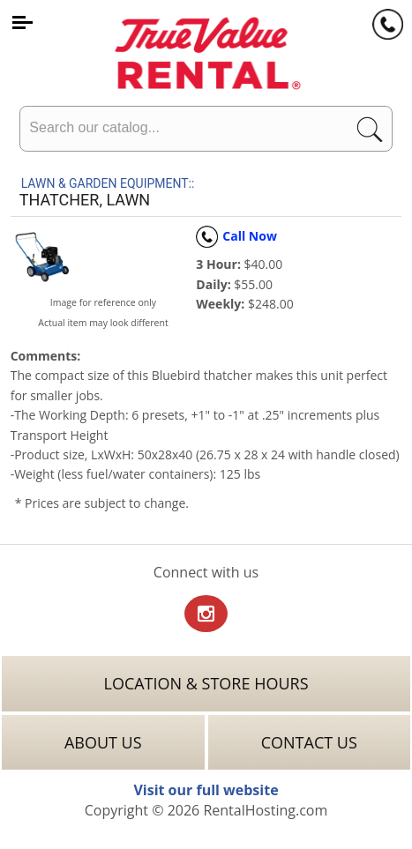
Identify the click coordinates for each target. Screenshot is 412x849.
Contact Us (309, 742)
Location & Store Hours (205, 683)
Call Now (236, 236)
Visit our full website (205, 790)
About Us (103, 742)
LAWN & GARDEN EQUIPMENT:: (108, 183)
